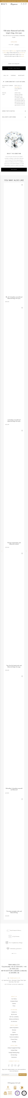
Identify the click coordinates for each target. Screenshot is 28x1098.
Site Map (14, 1041)
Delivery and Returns (14, 1019)
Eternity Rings (14, 1054)
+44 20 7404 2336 (18, 968)
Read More (14, 169)
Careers (14, 1003)
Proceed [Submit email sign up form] (22, 1074)
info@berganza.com (14, 978)
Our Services (14, 1021)
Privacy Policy (14, 1039)
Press (14, 1005)
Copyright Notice (14, 1034)
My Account (14, 1014)
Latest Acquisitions (14, 1027)
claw (24, 52)
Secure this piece (14, 68)
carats (22, 54)
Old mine (4, 50)
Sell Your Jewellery (14, 1016)
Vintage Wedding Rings (14, 1052)
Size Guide (18, 87)
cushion (5, 52)
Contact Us (14, 1012)
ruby (13, 50)
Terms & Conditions (14, 1037)
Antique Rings (14, 1050)
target (15, 50)
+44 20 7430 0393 (16, 967)
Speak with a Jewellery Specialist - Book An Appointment (14, 1)
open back (21, 52)
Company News (14, 1001)
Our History (14, 998)
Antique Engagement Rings (14, 1047)
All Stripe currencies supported (14, 984)
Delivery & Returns (14, 117)
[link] (14, 240)
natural (22, 56)
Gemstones (14, 1057)
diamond (8, 50)
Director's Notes (14, 111)
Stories (14, 1032)
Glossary (14, 1030)
